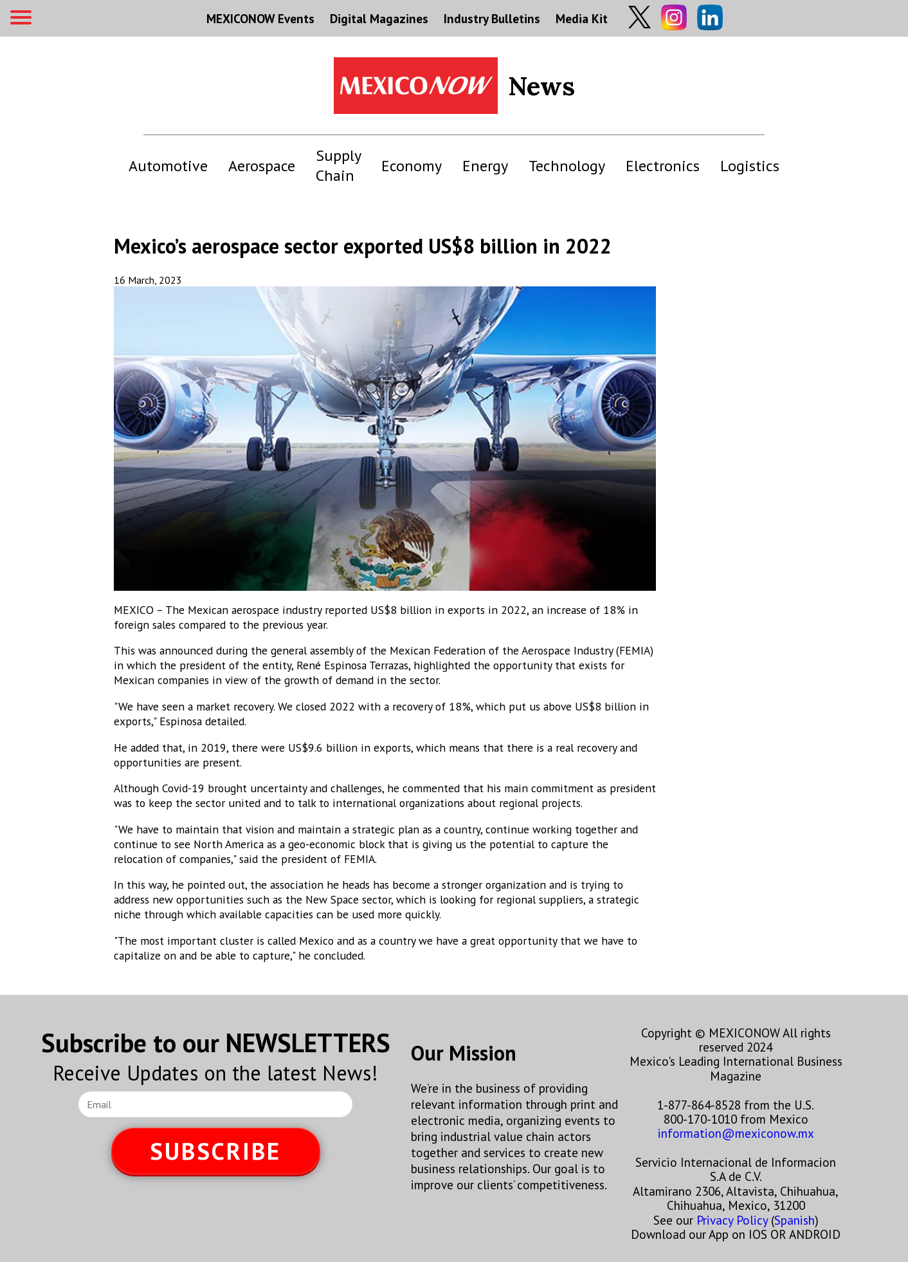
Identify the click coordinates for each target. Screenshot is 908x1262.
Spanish (794, 1220)
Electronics (663, 166)
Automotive (168, 166)
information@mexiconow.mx (736, 1133)
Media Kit (582, 18)
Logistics (749, 166)
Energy (485, 166)
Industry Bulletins (492, 18)
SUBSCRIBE (215, 1151)
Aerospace (261, 166)
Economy (411, 166)
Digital (379, 18)
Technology (567, 166)
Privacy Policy (732, 1220)
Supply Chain (338, 165)
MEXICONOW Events (260, 18)
